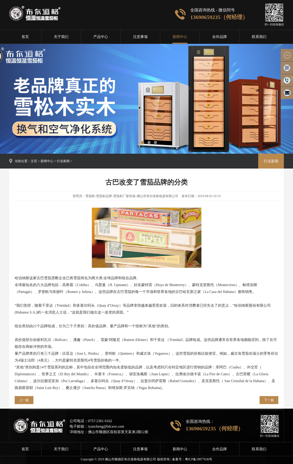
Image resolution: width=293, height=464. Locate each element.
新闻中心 (180, 37)
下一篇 (269, 400)
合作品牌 (219, 37)
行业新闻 (63, 161)
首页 (25, 37)
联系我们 (259, 37)
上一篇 (24, 400)
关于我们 (61, 37)
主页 (34, 161)
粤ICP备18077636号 (198, 459)
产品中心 (100, 37)
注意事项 (140, 37)
